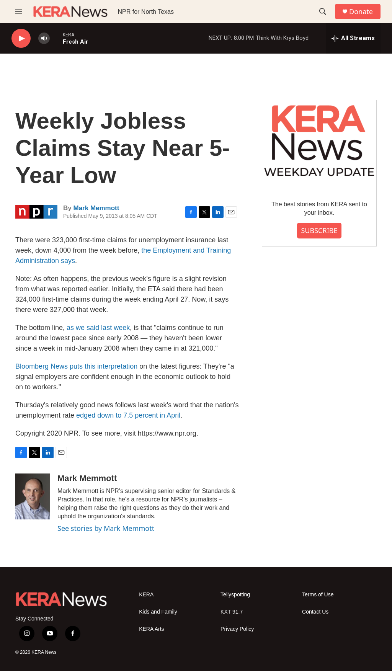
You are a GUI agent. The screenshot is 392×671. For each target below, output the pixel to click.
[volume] (44, 38)
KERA (146, 595)
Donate (361, 12)
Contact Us (315, 612)
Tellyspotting (235, 595)
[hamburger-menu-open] (18, 11)
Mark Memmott (96, 208)
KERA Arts (151, 629)
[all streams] (353, 38)
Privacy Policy (237, 629)
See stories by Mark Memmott (105, 528)
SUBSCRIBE (319, 230)
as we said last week (98, 327)
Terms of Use (317, 595)
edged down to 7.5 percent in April (128, 415)
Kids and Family (158, 612)
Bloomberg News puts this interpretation (76, 366)
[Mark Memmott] (32, 496)
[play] (21, 38)
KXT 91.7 (231, 612)
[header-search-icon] (322, 11)
